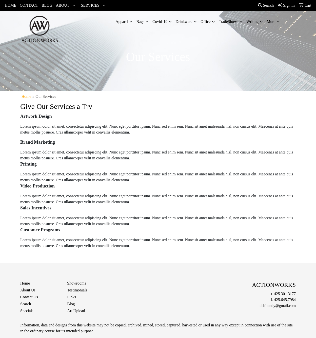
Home (26, 96)
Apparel (122, 21)
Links (71, 297)
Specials (26, 311)
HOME (10, 5)
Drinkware (184, 21)
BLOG (46, 5)
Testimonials (77, 290)
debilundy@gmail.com (277, 306)
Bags (140, 21)
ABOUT (62, 5)
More (271, 21)
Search (266, 5)
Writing (252, 21)
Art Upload (76, 311)
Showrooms (76, 283)
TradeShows (228, 21)
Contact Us (29, 297)
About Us (28, 290)
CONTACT (29, 5)
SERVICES (90, 5)
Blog (71, 304)
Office (205, 21)
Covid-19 (159, 21)
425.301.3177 (285, 294)
